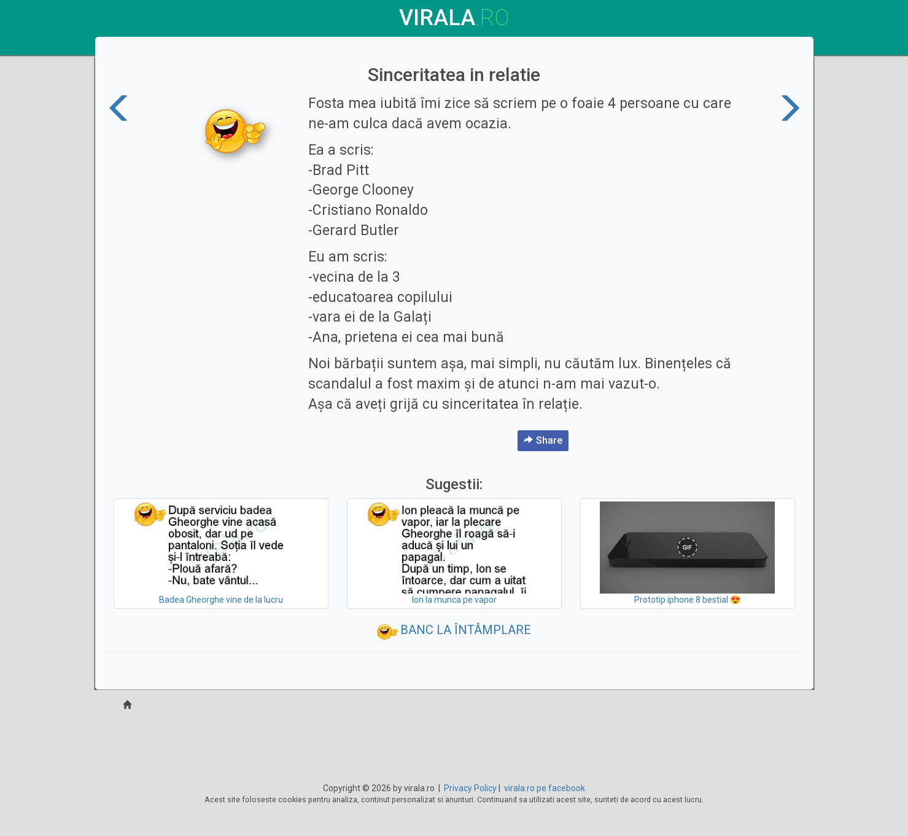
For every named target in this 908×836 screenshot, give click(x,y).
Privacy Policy (470, 788)
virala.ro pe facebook (544, 788)
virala (454, 18)
